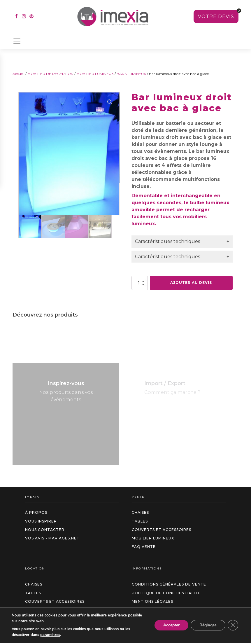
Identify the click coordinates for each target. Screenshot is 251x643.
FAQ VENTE (144, 546)
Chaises (140, 512)
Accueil (18, 73)
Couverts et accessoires (161, 529)
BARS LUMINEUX (131, 73)
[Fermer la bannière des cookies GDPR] (233, 625)
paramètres (50, 634)
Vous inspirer (41, 521)
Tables (140, 521)
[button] (110, 102)
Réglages (208, 625)
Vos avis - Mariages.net (52, 538)
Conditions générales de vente (169, 584)
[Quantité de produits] (139, 283)
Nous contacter (44, 529)
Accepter (171, 625)
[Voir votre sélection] (216, 16)
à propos (36, 512)
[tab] (182, 241)
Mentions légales (152, 601)
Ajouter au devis (191, 282)
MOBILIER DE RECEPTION (50, 73)
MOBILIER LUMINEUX (95, 73)
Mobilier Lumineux (153, 538)
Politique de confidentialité (166, 593)
